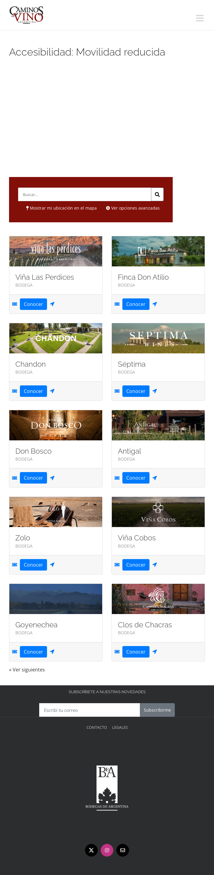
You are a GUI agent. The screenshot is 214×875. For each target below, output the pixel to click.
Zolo (22, 537)
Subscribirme (157, 710)
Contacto (97, 727)
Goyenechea (36, 624)
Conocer (33, 304)
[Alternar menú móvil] (200, 18)
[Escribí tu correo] (89, 710)
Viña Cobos (137, 537)
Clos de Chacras (145, 624)
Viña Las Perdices (44, 277)
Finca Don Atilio (143, 277)
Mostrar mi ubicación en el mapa (61, 208)
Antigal (129, 451)
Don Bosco (33, 451)
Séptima (132, 364)
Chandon (30, 364)
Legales (120, 727)
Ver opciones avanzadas (133, 208)
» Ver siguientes (27, 669)
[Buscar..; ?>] (84, 194)
